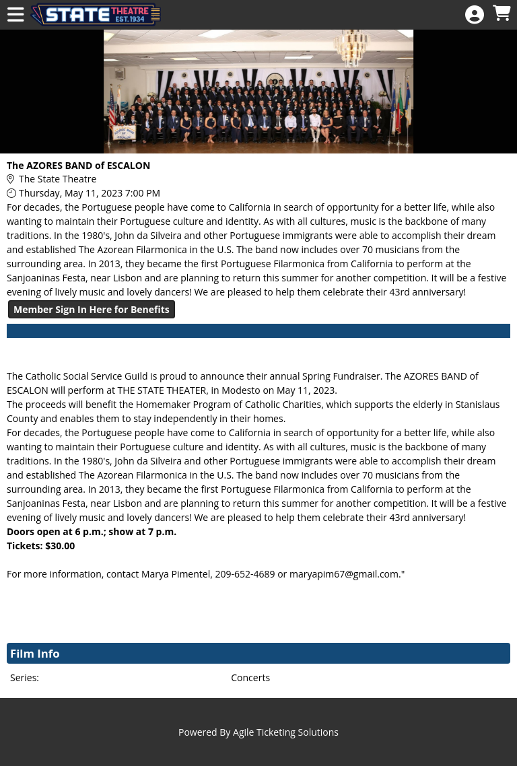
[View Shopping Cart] (501, 14)
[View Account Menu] (474, 15)
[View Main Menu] (15, 15)
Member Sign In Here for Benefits (91, 309)
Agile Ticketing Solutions (286, 732)
